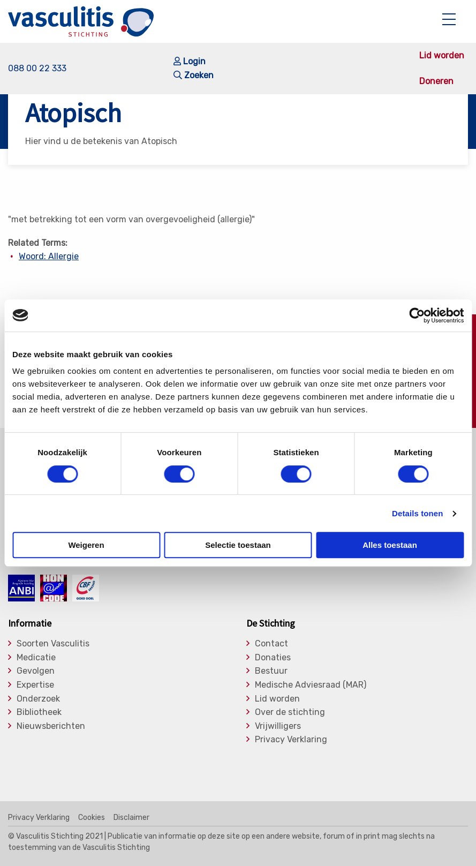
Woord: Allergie (49, 256)
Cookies (91, 818)
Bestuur (271, 671)
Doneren (436, 81)
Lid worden (441, 55)
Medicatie (36, 657)
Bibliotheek (39, 712)
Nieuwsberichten (51, 726)
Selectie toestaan (238, 544)
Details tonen (417, 513)
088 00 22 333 (37, 68)
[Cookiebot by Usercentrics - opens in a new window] (417, 315)
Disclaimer (131, 818)
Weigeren (86, 544)
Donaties (273, 657)
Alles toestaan (389, 544)
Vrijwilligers (278, 726)
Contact (271, 643)
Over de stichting (290, 712)
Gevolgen (36, 671)
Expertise (35, 685)
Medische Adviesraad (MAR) (310, 685)
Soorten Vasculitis (53, 643)
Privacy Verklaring (291, 739)
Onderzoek (38, 699)
